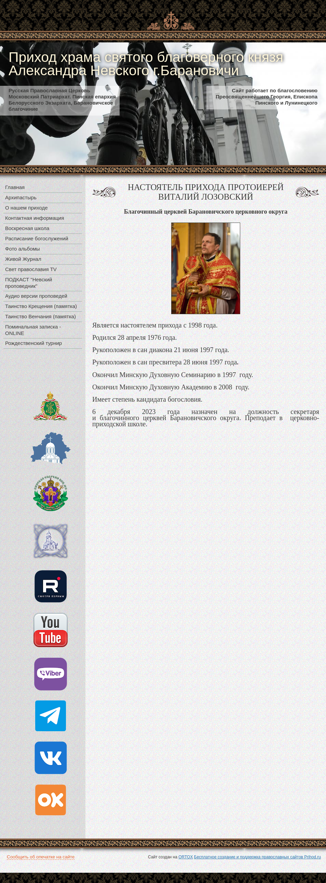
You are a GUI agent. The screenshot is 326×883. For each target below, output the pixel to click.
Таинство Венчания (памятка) (40, 316)
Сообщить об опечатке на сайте (40, 856)
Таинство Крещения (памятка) (41, 306)
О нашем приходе (26, 208)
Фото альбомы (22, 249)
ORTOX (185, 857)
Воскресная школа (27, 228)
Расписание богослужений (36, 238)
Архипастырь (21, 197)
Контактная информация (34, 218)
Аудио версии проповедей (36, 296)
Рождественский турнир (33, 343)
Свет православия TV (31, 269)
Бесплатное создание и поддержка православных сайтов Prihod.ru (257, 857)
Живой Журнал (23, 259)
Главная (15, 187)
